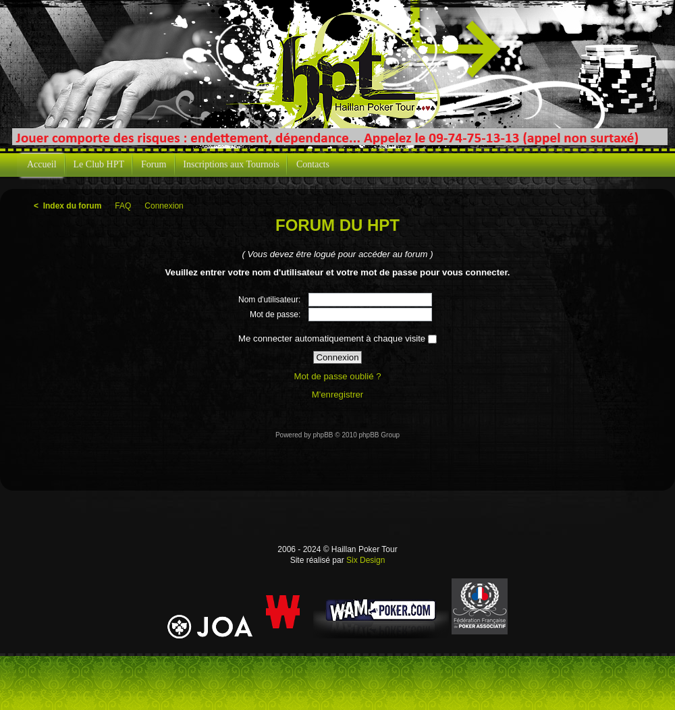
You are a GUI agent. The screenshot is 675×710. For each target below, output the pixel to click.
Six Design (365, 560)
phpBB (323, 435)
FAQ (123, 206)
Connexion (163, 206)
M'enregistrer (338, 394)
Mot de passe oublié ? (337, 376)
